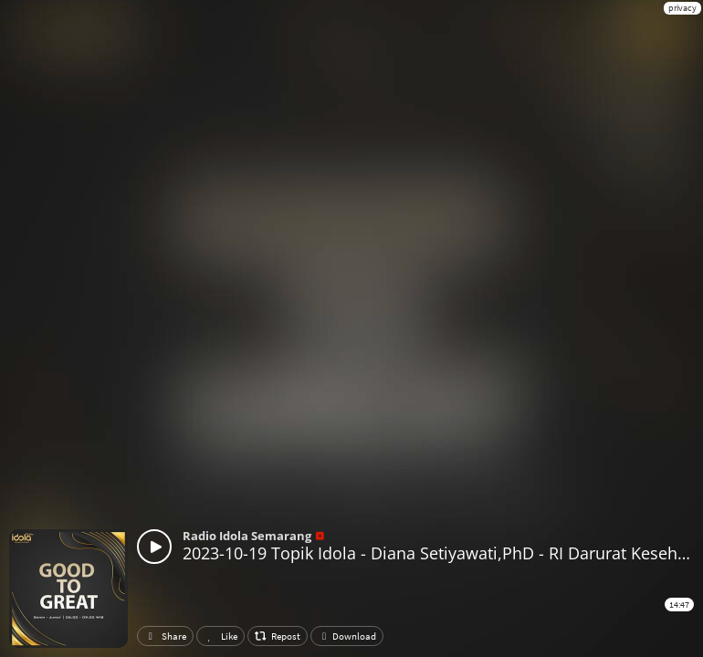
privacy (682, 8)
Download (347, 636)
